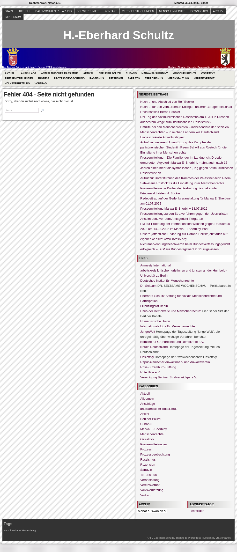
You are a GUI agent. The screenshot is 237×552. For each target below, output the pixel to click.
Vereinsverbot (204, 78)
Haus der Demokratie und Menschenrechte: (170, 311)
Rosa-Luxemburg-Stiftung (158, 367)
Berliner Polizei (110, 73)
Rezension (116, 78)
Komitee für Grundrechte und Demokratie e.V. (172, 342)
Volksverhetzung (17, 83)
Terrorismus (154, 78)
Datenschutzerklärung (53, 11)
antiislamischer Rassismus (59, 73)
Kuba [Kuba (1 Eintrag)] (6, 530)
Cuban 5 (131, 73)
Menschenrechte (172, 11)
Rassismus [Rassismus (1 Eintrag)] (15, 530)
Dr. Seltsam (148, 285)
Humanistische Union (155, 321)
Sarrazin (134, 78)
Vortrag (41, 83)
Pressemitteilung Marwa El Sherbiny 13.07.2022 (173, 208)
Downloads (199, 11)
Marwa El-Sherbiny (154, 73)
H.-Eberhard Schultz (118, 35)
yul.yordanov (223, 537)
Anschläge (28, 73)
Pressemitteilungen (19, 78)
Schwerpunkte (88, 11)
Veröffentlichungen (138, 11)
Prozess (43, 78)
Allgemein (147, 398)
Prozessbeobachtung (69, 78)
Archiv (218, 11)
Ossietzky (208, 73)
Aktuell (24, 11)
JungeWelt (147, 331)
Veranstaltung (178, 78)
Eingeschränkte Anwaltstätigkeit (162, 137)
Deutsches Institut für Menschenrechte (167, 280)
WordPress (194, 537)
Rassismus (96, 78)
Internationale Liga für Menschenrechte (167, 326)
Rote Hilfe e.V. (150, 372)
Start (9, 11)
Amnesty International (155, 265)
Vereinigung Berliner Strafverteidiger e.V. (168, 377)
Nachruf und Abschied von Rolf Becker (167, 101)
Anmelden (197, 511)
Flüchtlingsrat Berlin (154, 306)
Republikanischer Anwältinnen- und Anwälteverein (175, 362)
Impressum (13, 16)
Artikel (88, 73)
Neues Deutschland (154, 347)
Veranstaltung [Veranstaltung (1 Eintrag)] (29, 530)
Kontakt (110, 11)
